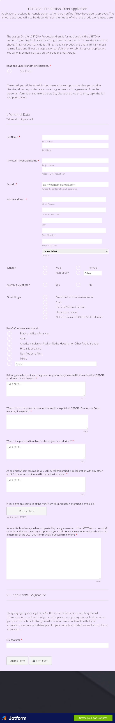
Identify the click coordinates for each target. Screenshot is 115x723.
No (90, 284)
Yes (58, 284)
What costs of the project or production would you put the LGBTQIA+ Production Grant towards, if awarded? (53, 409)
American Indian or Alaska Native (75, 297)
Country (45, 255)
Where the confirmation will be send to (59, 188)
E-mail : (12, 184)
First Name (47, 141)
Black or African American (70, 307)
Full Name (13, 137)
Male (58, 267)
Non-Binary (62, 272)
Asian (59, 302)
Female (93, 267)
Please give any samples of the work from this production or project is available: (50, 503)
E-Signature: (14, 639)
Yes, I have (26, 71)
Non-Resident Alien (31, 353)
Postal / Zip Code (49, 245)
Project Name (48, 165)
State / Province (49, 235)
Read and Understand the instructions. (28, 65)
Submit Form (17, 660)
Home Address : (17, 199)
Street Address (48, 204)
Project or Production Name (23, 160)
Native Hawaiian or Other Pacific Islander (79, 317)
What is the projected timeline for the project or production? (40, 441)
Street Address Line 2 (51, 214)
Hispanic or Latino (66, 312)
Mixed (23, 358)
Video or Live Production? (53, 173)
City (43, 224)
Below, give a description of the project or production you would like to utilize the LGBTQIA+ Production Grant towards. (55, 377)
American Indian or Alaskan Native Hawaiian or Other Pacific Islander (59, 343)
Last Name (47, 150)
